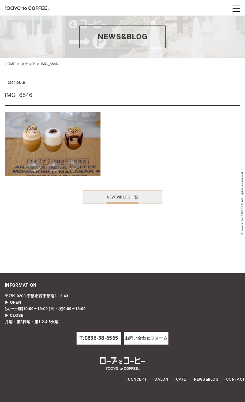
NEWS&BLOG (206, 379)
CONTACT (235, 379)
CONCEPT (137, 379)
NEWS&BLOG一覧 (122, 197)
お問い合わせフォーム (146, 338)
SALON (161, 379)
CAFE (181, 379)
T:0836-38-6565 (98, 338)
